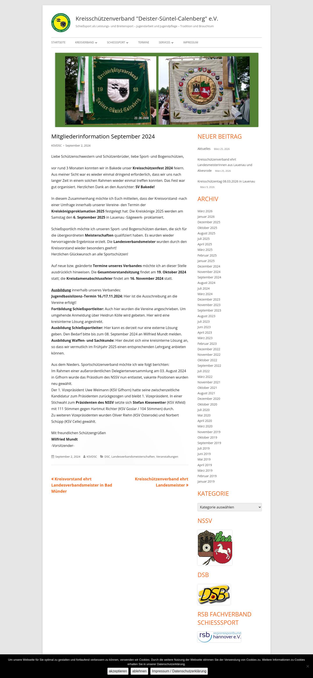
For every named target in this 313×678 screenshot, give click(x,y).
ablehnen (139, 671)
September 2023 (209, 310)
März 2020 (204, 426)
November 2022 (209, 354)
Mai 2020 (204, 415)
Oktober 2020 (207, 404)
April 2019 (204, 465)
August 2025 (206, 233)
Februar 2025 (207, 255)
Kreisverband (84, 42)
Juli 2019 (203, 448)
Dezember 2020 (208, 399)
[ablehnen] (307, 666)
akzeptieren (118, 671)
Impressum (190, 42)
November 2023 (209, 305)
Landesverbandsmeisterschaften (133, 456)
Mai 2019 (204, 459)
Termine (143, 42)
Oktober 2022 (207, 360)
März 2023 (204, 338)
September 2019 (209, 443)
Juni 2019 (204, 454)
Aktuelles (203, 149)
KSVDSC (56, 145)
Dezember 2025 (208, 222)
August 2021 (206, 393)
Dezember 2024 (208, 266)
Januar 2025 (206, 261)
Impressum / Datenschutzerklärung (179, 671)
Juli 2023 (203, 321)
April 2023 (204, 332)
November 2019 (209, 432)
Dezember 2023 (208, 299)
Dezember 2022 (208, 349)
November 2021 (209, 382)
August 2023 (206, 316)
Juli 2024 (203, 288)
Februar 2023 (207, 344)
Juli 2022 (203, 371)
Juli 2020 (203, 410)
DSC (107, 456)
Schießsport (116, 42)
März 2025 (204, 250)
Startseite (58, 42)
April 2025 (204, 244)
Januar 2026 (206, 216)
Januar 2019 (206, 481)
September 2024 (209, 277)
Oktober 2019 (207, 437)
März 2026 (204, 211)
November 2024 (209, 272)
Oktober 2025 (207, 228)
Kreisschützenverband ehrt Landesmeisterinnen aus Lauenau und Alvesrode (224, 164)
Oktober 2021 (207, 388)
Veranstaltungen (167, 456)
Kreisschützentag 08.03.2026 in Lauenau (226, 181)
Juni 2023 (204, 327)
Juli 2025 (203, 239)
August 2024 (206, 283)
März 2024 (204, 294)
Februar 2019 (207, 476)
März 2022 (204, 377)
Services (164, 42)
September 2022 (209, 365)
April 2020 (204, 421)
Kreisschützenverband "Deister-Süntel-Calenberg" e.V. (147, 18)
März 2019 (204, 470)
